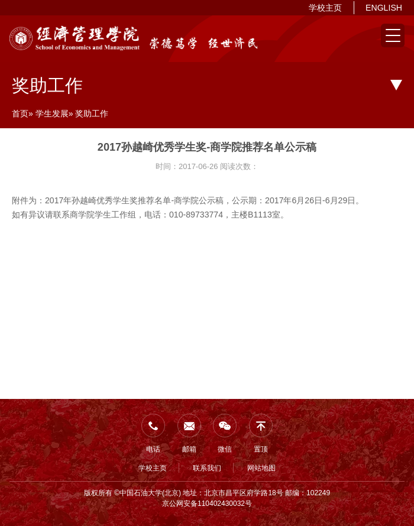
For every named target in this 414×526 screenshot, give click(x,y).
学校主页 (325, 7)
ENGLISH (384, 7)
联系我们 (207, 468)
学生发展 (52, 113)
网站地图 (261, 468)
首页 (20, 113)
